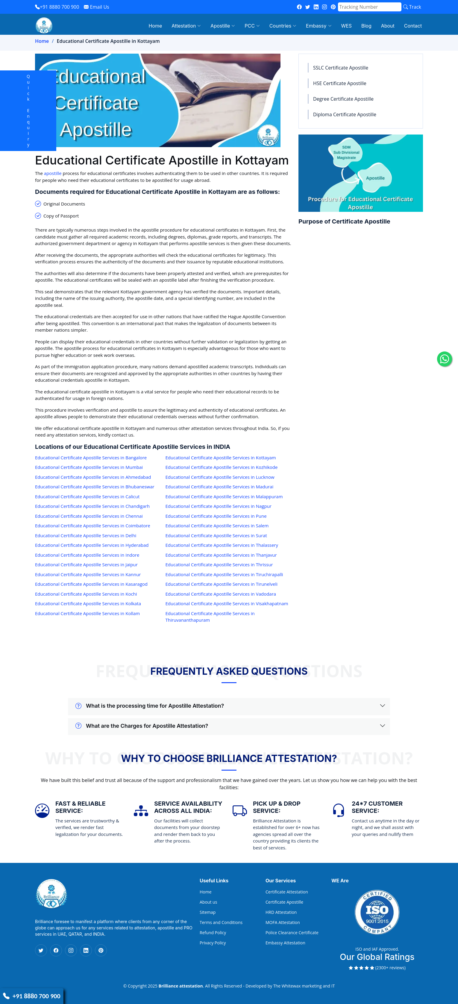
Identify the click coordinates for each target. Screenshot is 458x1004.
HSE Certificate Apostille (339, 83)
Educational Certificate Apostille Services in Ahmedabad (93, 477)
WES (349, 26)
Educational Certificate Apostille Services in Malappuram (224, 496)
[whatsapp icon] (444, 358)
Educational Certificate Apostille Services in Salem (217, 526)
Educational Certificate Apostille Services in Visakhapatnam (227, 603)
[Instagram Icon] (71, 950)
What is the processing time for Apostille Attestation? (149, 705)
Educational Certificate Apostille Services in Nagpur (219, 506)
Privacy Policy (213, 943)
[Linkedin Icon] (86, 950)
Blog (369, 26)
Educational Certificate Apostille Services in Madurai (220, 487)
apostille (53, 173)
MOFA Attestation (283, 922)
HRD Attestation (281, 912)
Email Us (96, 7)
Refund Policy (213, 933)
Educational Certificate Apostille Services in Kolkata (88, 603)
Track (412, 7)
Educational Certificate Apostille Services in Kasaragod (91, 584)
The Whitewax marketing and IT (304, 986)
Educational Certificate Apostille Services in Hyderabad (92, 545)
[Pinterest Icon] (101, 950)
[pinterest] (333, 7)
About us (208, 902)
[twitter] (307, 7)
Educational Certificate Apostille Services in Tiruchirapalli (224, 574)
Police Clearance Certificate (292, 933)
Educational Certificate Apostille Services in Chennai (89, 516)
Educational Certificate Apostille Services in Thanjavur (221, 555)
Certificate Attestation (287, 892)
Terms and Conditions (221, 922)
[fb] (299, 7)
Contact (414, 26)
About (389, 26)
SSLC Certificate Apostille (340, 67)
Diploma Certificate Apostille (344, 114)
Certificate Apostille (284, 902)
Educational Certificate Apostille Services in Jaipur (86, 564)
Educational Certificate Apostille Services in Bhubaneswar (94, 487)
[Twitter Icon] (41, 950)
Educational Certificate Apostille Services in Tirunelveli (222, 584)
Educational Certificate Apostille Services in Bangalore (91, 458)
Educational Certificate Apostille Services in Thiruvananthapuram (210, 616)
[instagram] (324, 7)
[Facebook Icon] (56, 950)
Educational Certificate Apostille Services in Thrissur (219, 564)
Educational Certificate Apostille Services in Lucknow (220, 477)
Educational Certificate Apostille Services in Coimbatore (92, 526)
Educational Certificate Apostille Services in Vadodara (221, 594)
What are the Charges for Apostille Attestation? (141, 726)
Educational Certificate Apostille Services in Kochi (86, 594)
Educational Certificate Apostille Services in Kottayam (221, 458)
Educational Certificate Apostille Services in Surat (216, 535)
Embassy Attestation (285, 943)
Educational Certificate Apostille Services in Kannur (88, 574)
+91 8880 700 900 (57, 7)
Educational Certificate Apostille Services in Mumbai (89, 467)
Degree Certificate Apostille (343, 99)
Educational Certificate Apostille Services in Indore (87, 555)
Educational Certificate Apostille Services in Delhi (85, 535)
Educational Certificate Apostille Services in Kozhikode (222, 467)
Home (162, 26)
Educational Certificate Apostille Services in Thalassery (222, 545)
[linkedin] (316, 7)
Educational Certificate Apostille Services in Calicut (87, 496)
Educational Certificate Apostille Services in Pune (216, 516)
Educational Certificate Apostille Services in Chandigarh (92, 506)
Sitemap (208, 912)
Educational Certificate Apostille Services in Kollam (87, 613)
